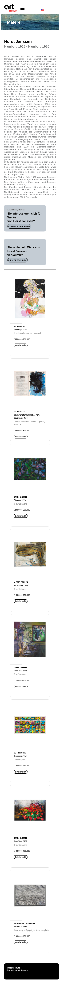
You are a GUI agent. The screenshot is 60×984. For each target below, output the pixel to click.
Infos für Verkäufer (17, 260)
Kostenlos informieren (19, 226)
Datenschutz (13, 968)
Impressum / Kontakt (17, 970)
